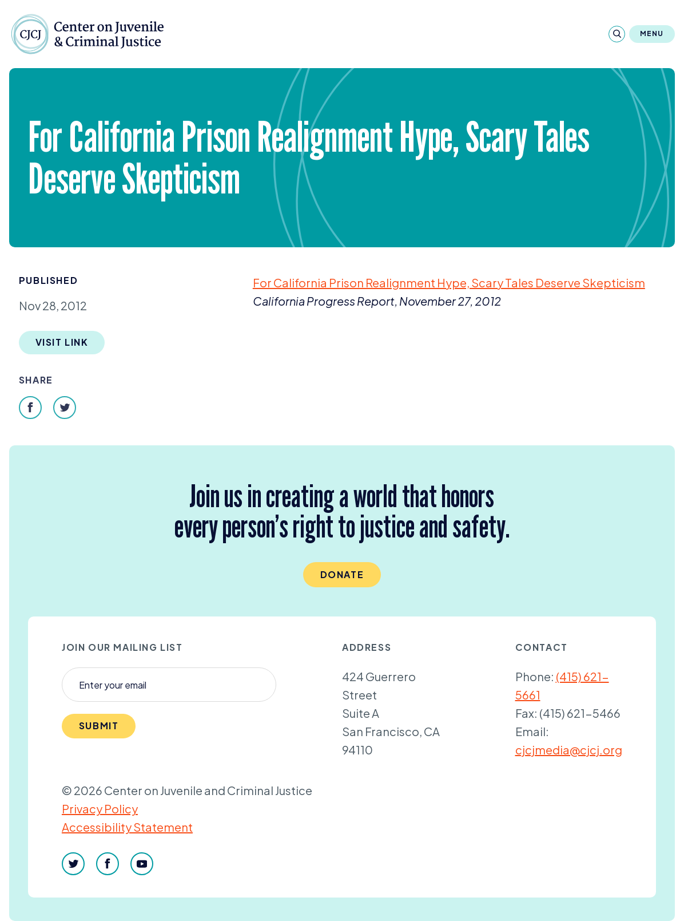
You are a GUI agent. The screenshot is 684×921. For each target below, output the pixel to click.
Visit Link (62, 342)
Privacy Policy (100, 808)
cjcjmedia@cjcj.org (568, 749)
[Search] (617, 34)
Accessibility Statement (127, 827)
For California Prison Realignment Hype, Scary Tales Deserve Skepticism (449, 282)
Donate (342, 574)
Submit (99, 726)
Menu (652, 33)
